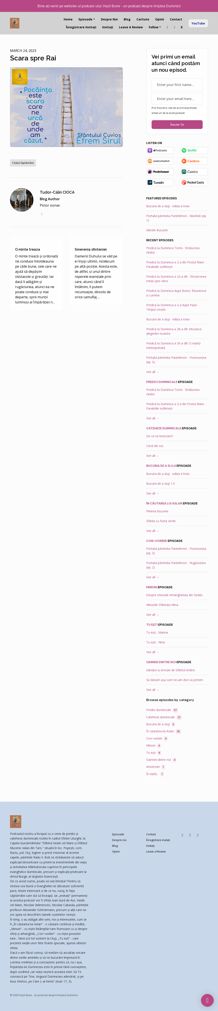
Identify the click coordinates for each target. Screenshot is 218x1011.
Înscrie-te (177, 125)
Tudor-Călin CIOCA (57, 192)
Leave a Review (131, 27)
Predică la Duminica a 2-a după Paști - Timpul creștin (172, 307)
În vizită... (155, 774)
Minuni (151, 587)
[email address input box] (177, 99)
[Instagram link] (167, 27)
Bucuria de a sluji (161, 466)
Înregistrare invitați (81, 27)
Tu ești (152, 625)
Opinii (159, 19)
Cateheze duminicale (163, 428)
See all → (152, 372)
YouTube (198, 23)
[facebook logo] (42, 214)
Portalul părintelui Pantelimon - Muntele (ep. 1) (176, 218)
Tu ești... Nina (155, 642)
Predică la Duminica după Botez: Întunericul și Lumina (176, 293)
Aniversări (155, 767)
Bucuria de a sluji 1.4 (160, 483)
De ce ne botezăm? (159, 436)
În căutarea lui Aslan (164, 503)
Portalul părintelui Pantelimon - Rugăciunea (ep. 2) (176, 565)
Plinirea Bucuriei (157, 511)
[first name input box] (177, 85)
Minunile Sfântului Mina (162, 605)
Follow (153, 27)
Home (68, 19)
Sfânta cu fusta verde (161, 521)
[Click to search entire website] (181, 27)
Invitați (107, 27)
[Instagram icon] (190, 835)
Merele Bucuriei (157, 230)
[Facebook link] (174, 27)
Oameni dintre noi (161, 662)
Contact (176, 19)
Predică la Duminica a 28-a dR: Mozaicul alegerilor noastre (173, 331)
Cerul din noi (154, 446)
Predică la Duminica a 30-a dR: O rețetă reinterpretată (173, 345)
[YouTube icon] (198, 835)
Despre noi (109, 19)
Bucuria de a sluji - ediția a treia (167, 206)
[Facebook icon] (182, 835)
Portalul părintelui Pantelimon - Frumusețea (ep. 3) (176, 360)
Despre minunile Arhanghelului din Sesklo (174, 595)
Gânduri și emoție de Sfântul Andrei (170, 670)
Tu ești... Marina (157, 632)
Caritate (142, 19)
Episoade (85, 19)
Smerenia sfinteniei (91, 249)
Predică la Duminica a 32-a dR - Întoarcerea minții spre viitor (176, 278)
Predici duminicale (161, 382)
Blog (127, 19)
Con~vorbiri (156, 541)
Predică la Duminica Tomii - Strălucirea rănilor (172, 250)
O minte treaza (27, 249)
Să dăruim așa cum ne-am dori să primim (174, 680)
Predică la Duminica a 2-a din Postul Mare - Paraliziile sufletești (176, 264)
